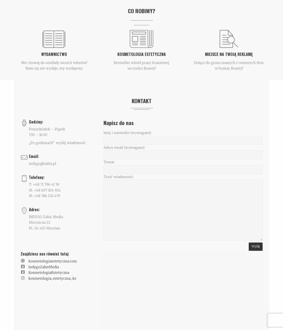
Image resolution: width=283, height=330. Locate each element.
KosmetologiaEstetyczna (48, 272)
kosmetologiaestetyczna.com (52, 261)
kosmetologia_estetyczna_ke (52, 278)
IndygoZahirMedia (43, 267)
